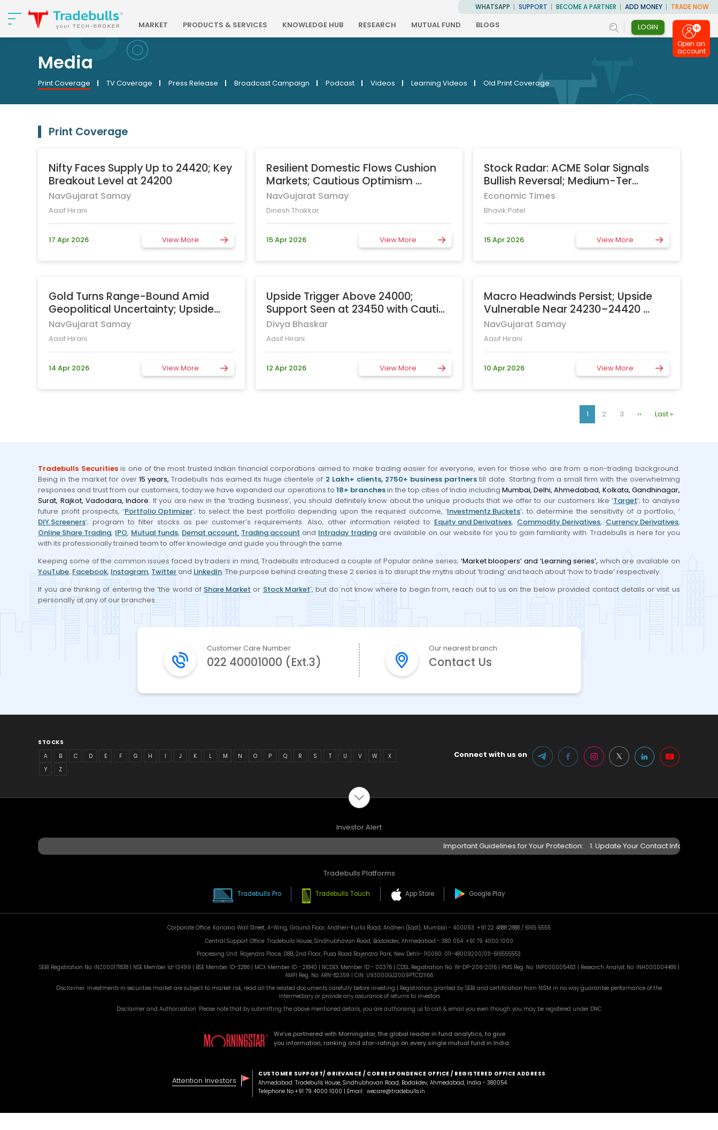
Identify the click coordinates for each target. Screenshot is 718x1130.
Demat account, (210, 533)
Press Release (193, 83)
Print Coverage (64, 83)
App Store (420, 911)
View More (180, 240)
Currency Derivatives (642, 522)
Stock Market (286, 589)
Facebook (89, 572)
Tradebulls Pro (258, 911)
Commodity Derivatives (558, 522)
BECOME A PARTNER (586, 7)
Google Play (489, 911)
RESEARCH (391, 25)
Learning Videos (439, 83)
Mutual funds (154, 533)
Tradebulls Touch (343, 911)
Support (533, 7)
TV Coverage (129, 83)
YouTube (53, 572)
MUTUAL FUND (449, 25)
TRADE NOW (690, 7)
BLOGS (501, 25)
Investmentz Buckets (483, 511)
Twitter (163, 572)
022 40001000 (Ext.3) (267, 671)
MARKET (166, 25)
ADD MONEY (643, 7)
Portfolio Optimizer (158, 511)
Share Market (227, 589)
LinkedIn (208, 572)
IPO (121, 533)
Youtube (670, 774)
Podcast (340, 83)
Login (648, 27)
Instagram (129, 572)
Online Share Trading (74, 533)
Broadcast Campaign (272, 83)
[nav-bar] (14, 19)
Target (625, 501)
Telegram (541, 774)
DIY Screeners (62, 522)
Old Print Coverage (516, 83)
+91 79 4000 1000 (318, 1108)
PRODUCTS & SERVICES (238, 25)
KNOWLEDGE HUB (326, 25)
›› (639, 414)
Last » (664, 414)
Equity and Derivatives (473, 522)
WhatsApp (492, 7)
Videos (382, 83)
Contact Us (462, 662)
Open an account (691, 50)
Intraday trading (347, 533)
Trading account (270, 533)
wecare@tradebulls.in (396, 1108)
